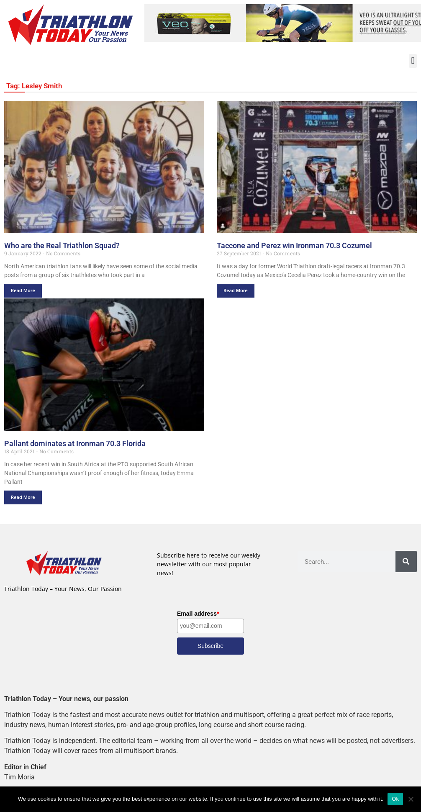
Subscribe (210, 645)
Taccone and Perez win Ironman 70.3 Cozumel (294, 245)
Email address (198, 614)
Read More (23, 291)
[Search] (406, 561)
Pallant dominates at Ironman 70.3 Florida (75, 443)
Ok (395, 799)
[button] (413, 61)
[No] (410, 799)
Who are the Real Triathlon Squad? (62, 245)
